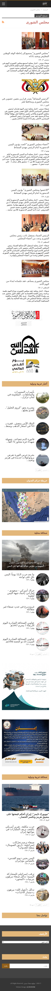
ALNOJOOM (31, 987)
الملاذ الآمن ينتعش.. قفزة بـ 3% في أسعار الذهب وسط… (19, 425)
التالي (38, 470)
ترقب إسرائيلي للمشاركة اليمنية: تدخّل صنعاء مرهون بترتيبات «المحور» (19, 876)
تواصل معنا (42, 915)
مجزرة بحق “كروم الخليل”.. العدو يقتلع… (19, 409)
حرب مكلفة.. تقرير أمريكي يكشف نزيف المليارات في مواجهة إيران (19, 829)
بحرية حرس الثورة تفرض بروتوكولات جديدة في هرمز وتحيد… (19, 457)
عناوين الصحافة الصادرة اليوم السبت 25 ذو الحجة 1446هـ (18, 640)
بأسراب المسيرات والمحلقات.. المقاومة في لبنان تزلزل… (20, 394)
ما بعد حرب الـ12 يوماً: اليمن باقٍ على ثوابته (19, 575)
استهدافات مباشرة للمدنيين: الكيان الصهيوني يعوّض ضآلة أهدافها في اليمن (25, 564)
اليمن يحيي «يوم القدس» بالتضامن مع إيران (21, 859)
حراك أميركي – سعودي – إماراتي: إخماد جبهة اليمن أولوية (20, 593)
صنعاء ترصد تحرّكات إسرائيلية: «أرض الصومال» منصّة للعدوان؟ (19, 845)
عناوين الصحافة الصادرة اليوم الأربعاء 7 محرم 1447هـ (18, 624)
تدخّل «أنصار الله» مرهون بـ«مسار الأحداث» (20, 891)
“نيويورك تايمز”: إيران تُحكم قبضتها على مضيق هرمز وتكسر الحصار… (27, 815)
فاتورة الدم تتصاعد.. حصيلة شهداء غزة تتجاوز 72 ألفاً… (19, 440)
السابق (45, 470)
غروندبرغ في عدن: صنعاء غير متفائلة (18, 608)
